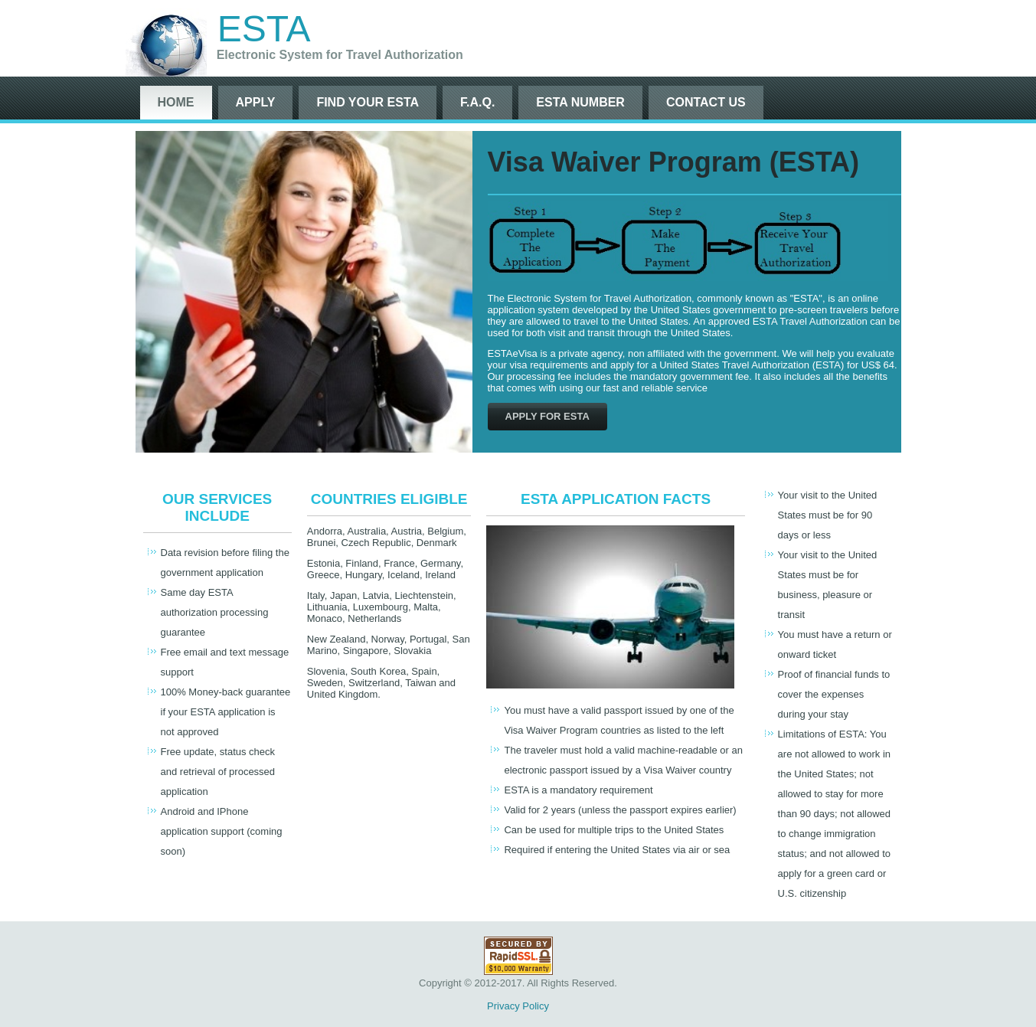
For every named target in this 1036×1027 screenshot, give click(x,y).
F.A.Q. (477, 102)
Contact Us (706, 102)
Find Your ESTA (367, 102)
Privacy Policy (518, 1006)
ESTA (264, 28)
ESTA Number (580, 102)
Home (176, 102)
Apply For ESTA (547, 416)
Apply (256, 102)
